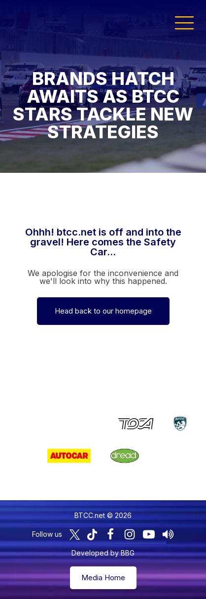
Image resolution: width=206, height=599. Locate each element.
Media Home (103, 577)
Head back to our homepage (103, 311)
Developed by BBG (103, 553)
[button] (184, 22)
